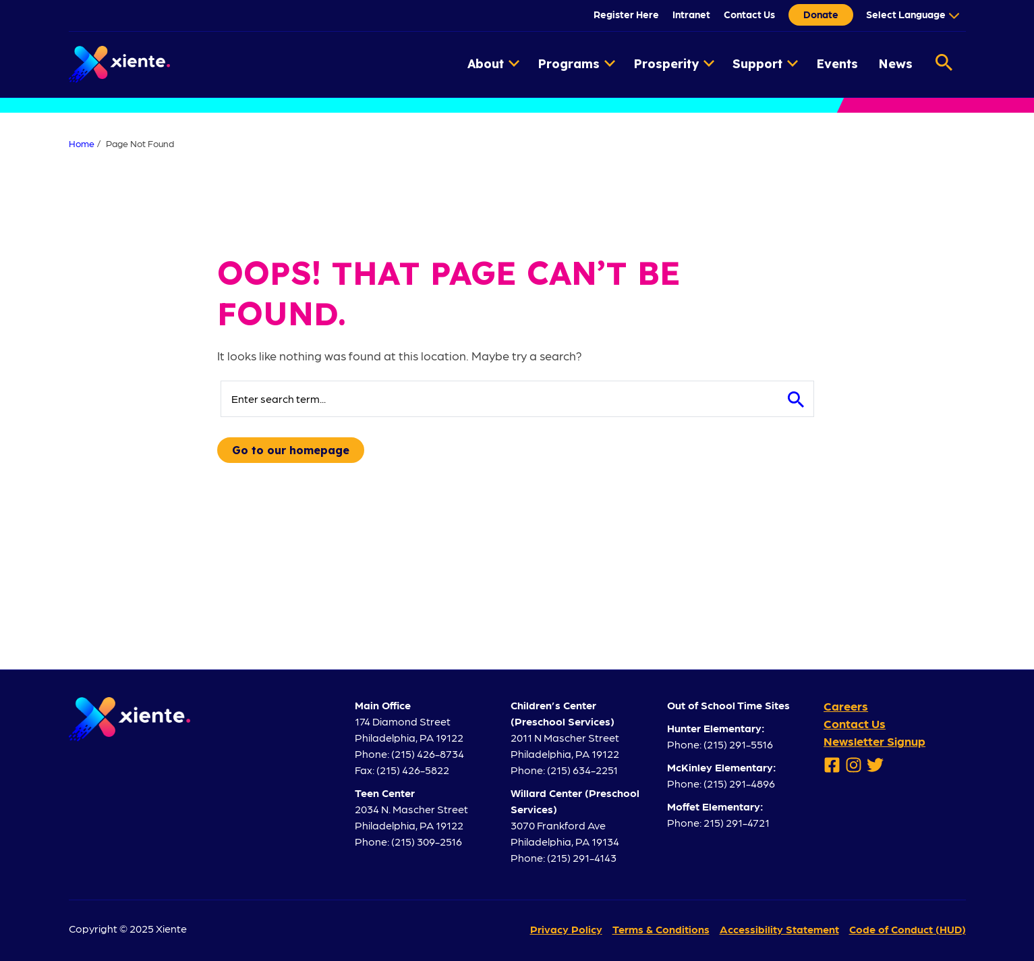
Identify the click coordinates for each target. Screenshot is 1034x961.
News (895, 64)
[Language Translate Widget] (911, 14)
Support (765, 64)
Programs (576, 64)
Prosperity (673, 64)
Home (81, 143)
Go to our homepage (290, 450)
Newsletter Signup (874, 741)
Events (837, 64)
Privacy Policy (566, 929)
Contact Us (749, 14)
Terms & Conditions (661, 929)
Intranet (691, 14)
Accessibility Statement (779, 929)
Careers (846, 705)
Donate (820, 14)
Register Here (626, 14)
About (493, 64)
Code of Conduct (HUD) (907, 929)
